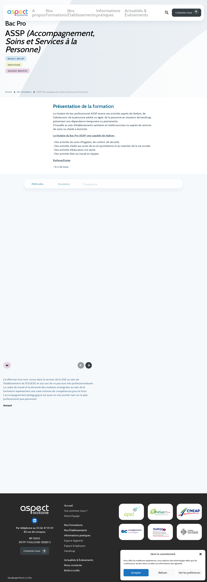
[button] (200, 554)
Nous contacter (73, 565)
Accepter (136, 572)
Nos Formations (57, 13)
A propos (39, 13)
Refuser (162, 572)
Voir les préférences (189, 572)
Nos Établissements (80, 13)
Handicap (69, 551)
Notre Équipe (72, 515)
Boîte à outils (72, 570)
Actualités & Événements (139, 13)
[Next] (88, 365)
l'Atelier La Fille (25, 578)
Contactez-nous (181, 13)
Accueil (8, 92)
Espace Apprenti (73, 540)
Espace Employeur (74, 545)
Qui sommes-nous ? (75, 510)
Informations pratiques (108, 13)
